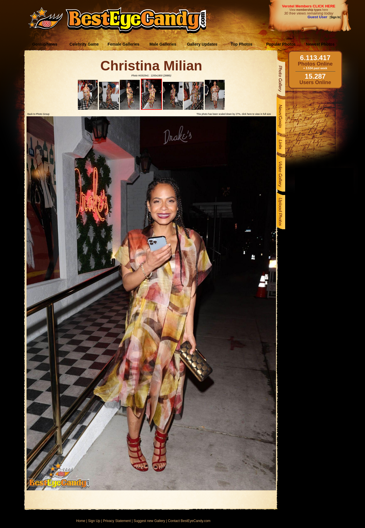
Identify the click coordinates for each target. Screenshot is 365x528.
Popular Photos (280, 44)
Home (80, 521)
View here (308, 9)
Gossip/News (44, 44)
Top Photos (241, 44)
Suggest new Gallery (149, 521)
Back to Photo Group (38, 114)
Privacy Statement (117, 521)
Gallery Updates (202, 44)
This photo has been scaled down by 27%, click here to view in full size (233, 114)
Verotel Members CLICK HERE (308, 6)
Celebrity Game (84, 44)
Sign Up (94, 521)
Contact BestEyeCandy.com (189, 521)
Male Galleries (162, 44)
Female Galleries (123, 44)
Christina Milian (151, 65)
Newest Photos (320, 44)
